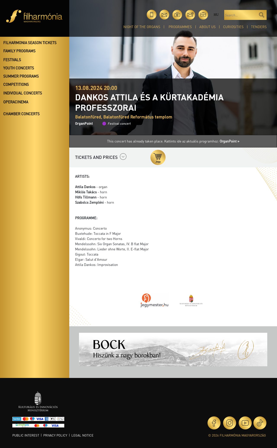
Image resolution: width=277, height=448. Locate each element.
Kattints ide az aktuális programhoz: (201, 141)
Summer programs (21, 76)
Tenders (259, 26)
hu (216, 14)
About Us (207, 26)
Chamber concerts (21, 113)
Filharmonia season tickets (29, 42)
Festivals (12, 59)
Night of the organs (141, 26)
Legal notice (82, 435)
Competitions (16, 84)
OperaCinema (15, 101)
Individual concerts (22, 93)
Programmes (180, 26)
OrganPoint (84, 123)
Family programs (19, 50)
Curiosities (233, 26)
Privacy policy (55, 435)
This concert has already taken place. (135, 141)
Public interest (25, 435)
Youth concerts (18, 68)
